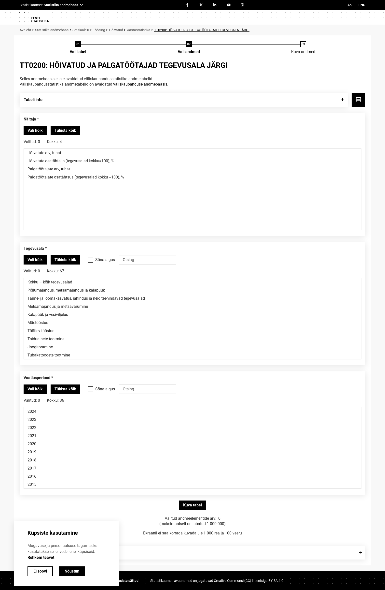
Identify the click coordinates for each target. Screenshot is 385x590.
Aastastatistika (138, 30)
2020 (192, 444)
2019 (192, 452)
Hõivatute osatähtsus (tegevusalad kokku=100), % (192, 161)
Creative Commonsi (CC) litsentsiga (248, 581)
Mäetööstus (192, 323)
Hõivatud (116, 30)
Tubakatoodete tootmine (192, 355)
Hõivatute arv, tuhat (192, 153)
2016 (192, 476)
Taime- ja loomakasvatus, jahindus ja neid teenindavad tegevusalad (192, 298)
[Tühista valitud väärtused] (65, 130)
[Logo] (34, 17)
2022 (192, 428)
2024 (192, 411)
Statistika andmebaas (52, 30)
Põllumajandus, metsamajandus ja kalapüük (192, 290)
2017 (192, 468)
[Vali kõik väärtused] (35, 130)
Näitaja (30, 119)
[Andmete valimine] (189, 48)
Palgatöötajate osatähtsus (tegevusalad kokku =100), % (192, 177)
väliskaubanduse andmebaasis (140, 84)
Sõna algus (105, 259)
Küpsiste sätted (126, 581)
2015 (192, 484)
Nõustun (72, 571)
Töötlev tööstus (192, 331)
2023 (192, 419)
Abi (350, 5)
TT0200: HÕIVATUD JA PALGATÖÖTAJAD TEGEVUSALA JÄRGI (201, 30)
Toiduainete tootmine (192, 339)
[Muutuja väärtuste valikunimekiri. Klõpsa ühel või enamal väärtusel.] (192, 189)
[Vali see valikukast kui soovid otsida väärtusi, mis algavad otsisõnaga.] (90, 260)
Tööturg (99, 30)
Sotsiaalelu (80, 30)
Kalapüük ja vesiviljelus (192, 314)
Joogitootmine (192, 347)
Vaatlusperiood (37, 377)
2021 (192, 436)
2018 (192, 460)
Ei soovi (40, 571)
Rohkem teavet (41, 557)
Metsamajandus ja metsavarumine (192, 306)
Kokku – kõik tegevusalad (192, 282)
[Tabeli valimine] (78, 48)
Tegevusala (34, 248)
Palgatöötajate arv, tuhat (192, 169)
